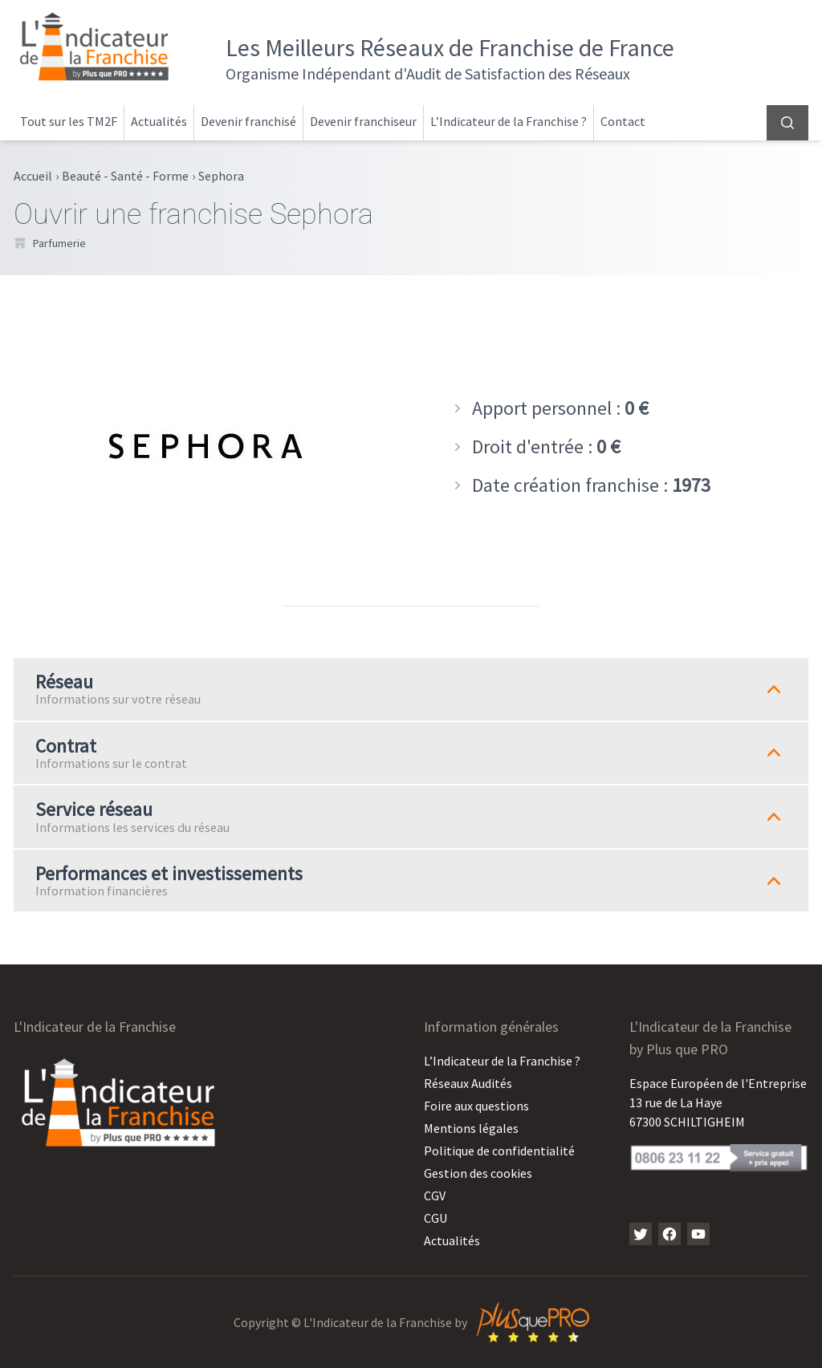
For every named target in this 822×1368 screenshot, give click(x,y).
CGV (435, 1195)
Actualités (159, 121)
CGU (435, 1218)
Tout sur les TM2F (68, 121)
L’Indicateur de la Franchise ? (508, 121)
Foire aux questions (476, 1106)
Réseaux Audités (468, 1083)
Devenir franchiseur (363, 121)
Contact (622, 121)
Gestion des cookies (478, 1173)
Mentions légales (471, 1128)
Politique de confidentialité (499, 1151)
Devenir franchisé (248, 121)
